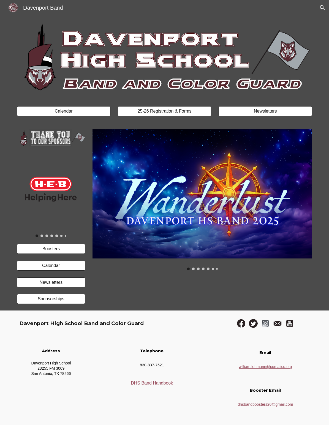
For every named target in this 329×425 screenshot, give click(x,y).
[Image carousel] (51, 195)
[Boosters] (51, 249)
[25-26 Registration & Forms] (164, 111)
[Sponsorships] (51, 299)
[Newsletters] (265, 111)
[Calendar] (63, 111)
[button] (322, 7)
